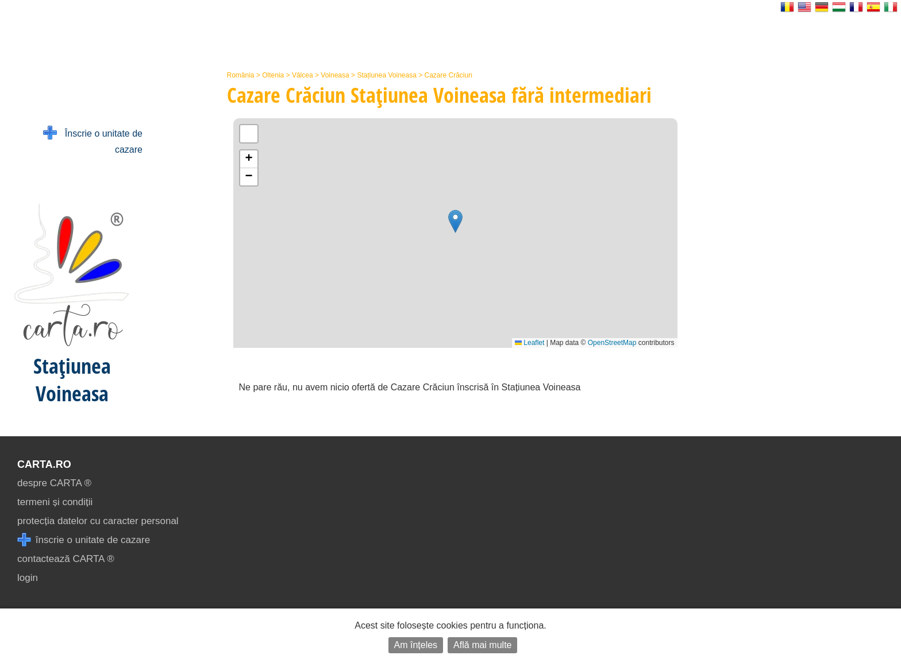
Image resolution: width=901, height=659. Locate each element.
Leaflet (529, 343)
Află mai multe (482, 645)
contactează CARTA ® (65, 558)
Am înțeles (416, 645)
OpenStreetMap (612, 343)
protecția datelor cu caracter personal (98, 520)
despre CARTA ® (54, 483)
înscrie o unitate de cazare (83, 539)
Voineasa (335, 75)
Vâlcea (302, 75)
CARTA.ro (44, 464)
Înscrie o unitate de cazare (93, 140)
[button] (455, 221)
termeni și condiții (55, 502)
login (27, 577)
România (241, 75)
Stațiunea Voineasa (386, 75)
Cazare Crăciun (448, 75)
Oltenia (273, 75)
